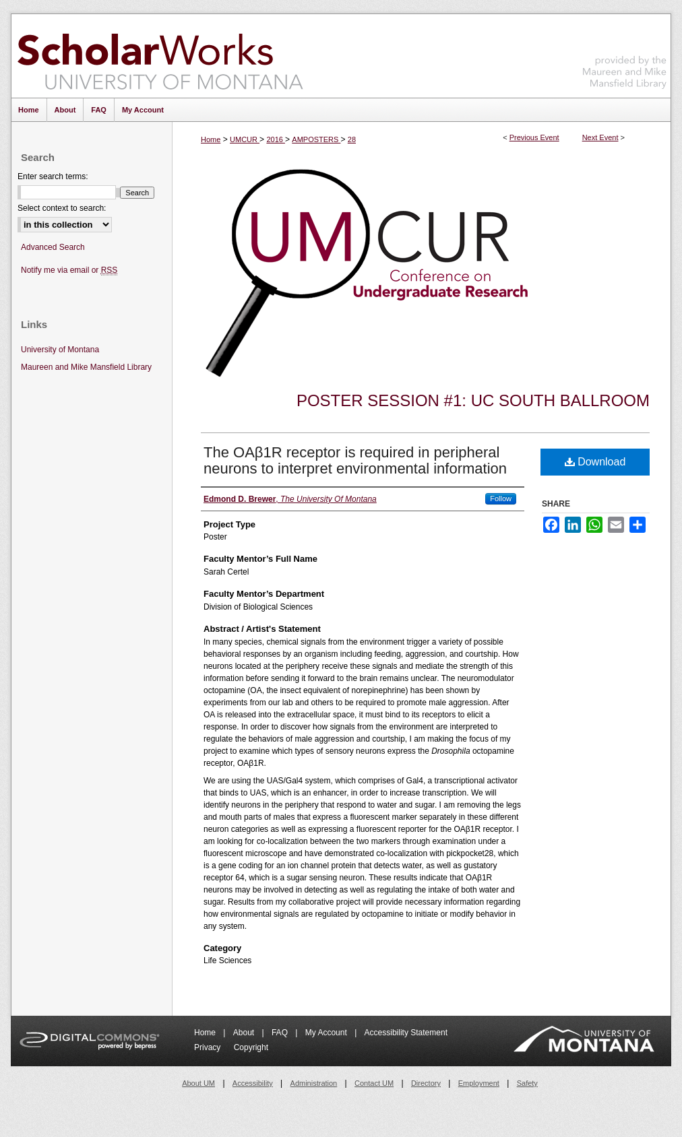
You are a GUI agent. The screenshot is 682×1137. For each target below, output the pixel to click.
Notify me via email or (69, 270)
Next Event (600, 137)
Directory (426, 1083)
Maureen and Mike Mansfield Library (625, 53)
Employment (478, 1083)
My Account (327, 1032)
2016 (275, 139)
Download (595, 461)
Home (210, 139)
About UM (198, 1083)
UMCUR (244, 139)
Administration (314, 1083)
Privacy (208, 1047)
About (245, 1032)
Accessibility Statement (406, 1032)
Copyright (251, 1047)
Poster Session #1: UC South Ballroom (473, 400)
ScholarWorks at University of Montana (160, 56)
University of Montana (60, 349)
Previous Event (534, 137)
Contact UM (374, 1083)
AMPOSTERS (316, 139)
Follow (501, 498)
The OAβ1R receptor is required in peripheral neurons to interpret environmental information (355, 460)
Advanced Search (53, 247)
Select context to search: (62, 208)
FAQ (281, 1032)
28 (352, 139)
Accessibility (252, 1083)
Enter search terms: (53, 176)
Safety (527, 1083)
